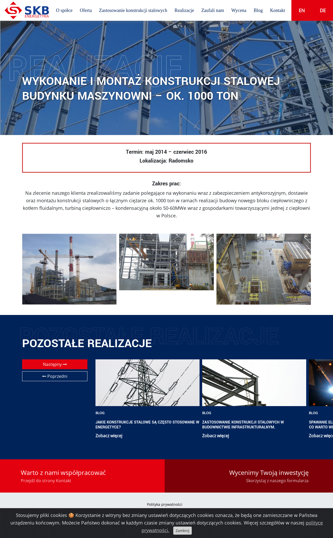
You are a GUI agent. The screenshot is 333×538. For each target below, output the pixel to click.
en (302, 10)
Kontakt (277, 10)
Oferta (86, 10)
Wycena (238, 10)
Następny (55, 364)
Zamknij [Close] (182, 530)
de (323, 10)
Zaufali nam (212, 10)
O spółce (64, 10)
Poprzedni (54, 376)
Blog (258, 10)
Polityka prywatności (164, 504)
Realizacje (184, 10)
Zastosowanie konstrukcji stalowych (133, 10)
